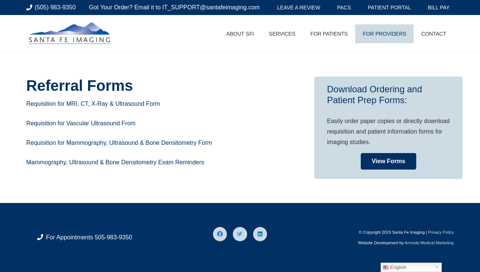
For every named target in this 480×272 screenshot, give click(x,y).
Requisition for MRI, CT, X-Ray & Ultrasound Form (93, 104)
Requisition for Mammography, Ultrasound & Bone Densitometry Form (119, 143)
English (394, 267)
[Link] (71, 34)
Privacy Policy (440, 232)
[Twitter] (240, 234)
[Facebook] (220, 234)
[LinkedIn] (260, 234)
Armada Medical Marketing (429, 242)
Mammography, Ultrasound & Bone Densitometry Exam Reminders (115, 162)
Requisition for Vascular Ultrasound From (80, 123)
